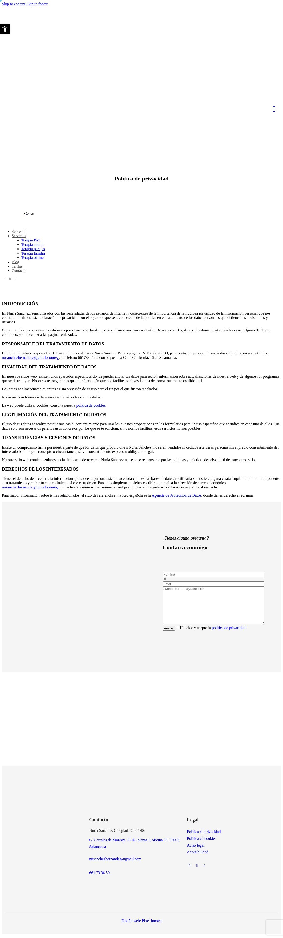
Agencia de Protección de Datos (176, 495)
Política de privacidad (204, 834)
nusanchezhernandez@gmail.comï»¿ (30, 357)
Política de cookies (201, 840)
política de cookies (90, 405)
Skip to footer (37, 4)
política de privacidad (229, 632)
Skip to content (13, 4)
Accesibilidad (197, 854)
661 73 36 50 (99, 875)
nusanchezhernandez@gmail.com (115, 861)
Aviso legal (195, 847)
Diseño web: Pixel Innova (141, 923)
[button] (5, 29)
